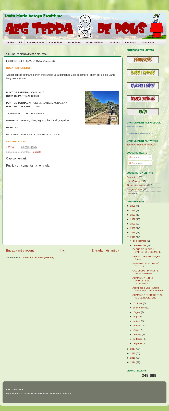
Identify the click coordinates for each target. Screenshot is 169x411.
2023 (133, 215)
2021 (133, 223)
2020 (133, 228)
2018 (133, 237)
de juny (137, 321)
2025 (133, 206)
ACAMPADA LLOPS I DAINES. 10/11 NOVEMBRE (143, 281)
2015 (133, 358)
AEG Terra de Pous (135, 127)
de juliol (137, 316)
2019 (133, 232)
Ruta (129, 193)
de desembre (140, 241)
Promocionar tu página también (140, 133)
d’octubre (138, 303)
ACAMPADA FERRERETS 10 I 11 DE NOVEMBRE (147, 296)
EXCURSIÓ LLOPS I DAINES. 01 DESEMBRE (146, 250)
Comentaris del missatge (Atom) (38, 257)
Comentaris (136, 163)
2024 (133, 210)
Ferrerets (36, 152)
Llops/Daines (133, 181)
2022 (133, 219)
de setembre (139, 307)
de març (137, 334)
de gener (138, 343)
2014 (133, 362)
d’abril (136, 330)
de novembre (140, 245)
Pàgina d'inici (14, 42)
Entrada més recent (20, 250)
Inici (63, 250)
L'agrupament (35, 42)
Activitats (114, 42)
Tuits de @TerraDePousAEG (141, 144)
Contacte (130, 42)
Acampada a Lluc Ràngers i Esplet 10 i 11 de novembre (147, 289)
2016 (133, 353)
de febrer (138, 339)
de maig (137, 325)
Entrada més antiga (105, 250)
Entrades (135, 157)
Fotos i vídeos (94, 42)
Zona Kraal (147, 42)
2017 (133, 349)
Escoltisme (74, 42)
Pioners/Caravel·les (137, 185)
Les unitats (55, 42)
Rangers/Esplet (134, 189)
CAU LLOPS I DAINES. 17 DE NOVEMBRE (146, 272)
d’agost (137, 312)
